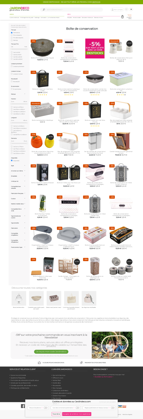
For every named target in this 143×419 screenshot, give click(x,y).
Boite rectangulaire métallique (42, 120)
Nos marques (57, 388)
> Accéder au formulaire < (103, 377)
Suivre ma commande (18, 375)
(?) (42, 408)
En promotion (16, 89)
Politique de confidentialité (20, 388)
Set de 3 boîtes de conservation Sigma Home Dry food (95, 152)
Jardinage (37, 17)
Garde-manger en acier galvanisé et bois (121, 152)
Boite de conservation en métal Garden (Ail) (95, 214)
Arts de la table (77, 17)
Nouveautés (57, 385)
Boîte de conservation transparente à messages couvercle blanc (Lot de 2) (68, 59)
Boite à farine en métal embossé (42, 183)
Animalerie (44, 17)
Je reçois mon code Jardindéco (51, 351)
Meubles (69, 17)
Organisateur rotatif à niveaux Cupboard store (68, 245)
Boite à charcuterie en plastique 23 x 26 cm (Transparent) (69, 89)
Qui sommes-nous (59, 375)
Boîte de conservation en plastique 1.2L (94, 277)
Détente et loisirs (98, 17)
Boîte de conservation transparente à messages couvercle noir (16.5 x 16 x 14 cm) (95, 184)
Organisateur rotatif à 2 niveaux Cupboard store (42, 245)
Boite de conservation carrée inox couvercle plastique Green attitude (95, 89)
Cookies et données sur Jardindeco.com (71, 401)
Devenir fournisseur (59, 396)
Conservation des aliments (18, 27)
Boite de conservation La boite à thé (121, 89)
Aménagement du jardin (26, 17)
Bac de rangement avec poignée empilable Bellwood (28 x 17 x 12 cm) (69, 153)
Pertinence (16, 32)
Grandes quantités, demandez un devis (24, 385)
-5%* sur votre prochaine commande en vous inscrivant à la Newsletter (51, 336)
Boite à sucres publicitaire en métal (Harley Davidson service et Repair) (121, 246)
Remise (15, 40)
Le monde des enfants (53, 17)
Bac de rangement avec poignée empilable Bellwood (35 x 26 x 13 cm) (121, 121)
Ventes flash (57, 380)
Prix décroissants (18, 37)
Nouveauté (15, 81)
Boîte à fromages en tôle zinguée (42, 58)
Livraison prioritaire (17, 66)
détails (56, 404)
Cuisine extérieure (14, 17)
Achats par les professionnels (21, 383)
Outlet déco (57, 383)
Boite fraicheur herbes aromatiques (42, 214)
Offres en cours (58, 378)
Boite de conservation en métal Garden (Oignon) (121, 183)
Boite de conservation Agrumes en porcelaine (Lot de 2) (42, 152)
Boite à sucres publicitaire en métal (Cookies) (95, 245)
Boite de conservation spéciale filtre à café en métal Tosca (68, 121)
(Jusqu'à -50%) (129, 16)
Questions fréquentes (18, 378)
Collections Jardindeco (60, 390)
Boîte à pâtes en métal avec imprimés (42, 277)
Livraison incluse (17, 74)
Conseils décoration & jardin (62, 393)
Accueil (13, 25)
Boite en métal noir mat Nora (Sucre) (95, 121)
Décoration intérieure (87, 17)
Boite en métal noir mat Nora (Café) (42, 89)
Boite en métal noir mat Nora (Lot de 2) (68, 183)
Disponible (15, 160)
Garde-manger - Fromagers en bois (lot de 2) (68, 277)
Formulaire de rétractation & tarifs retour (25, 380)
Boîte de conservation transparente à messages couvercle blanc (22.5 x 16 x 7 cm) (121, 215)
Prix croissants (17, 35)
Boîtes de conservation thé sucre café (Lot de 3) (121, 58)
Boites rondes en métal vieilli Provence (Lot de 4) (121, 277)
